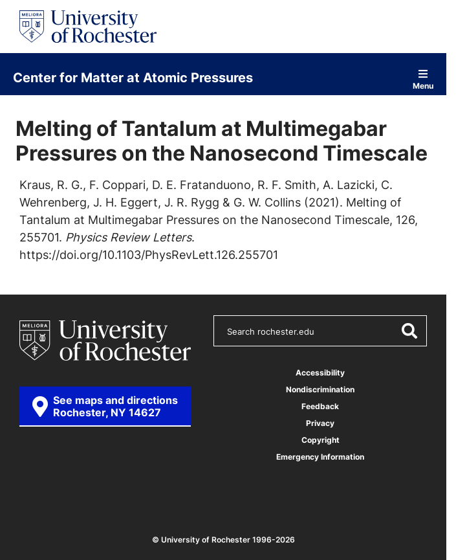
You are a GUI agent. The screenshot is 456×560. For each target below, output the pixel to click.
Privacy (320, 423)
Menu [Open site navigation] (423, 79)
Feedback (320, 406)
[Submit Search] (408, 331)
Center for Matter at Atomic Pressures (133, 77)
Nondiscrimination (320, 389)
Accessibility (320, 372)
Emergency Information (320, 456)
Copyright (320, 439)
